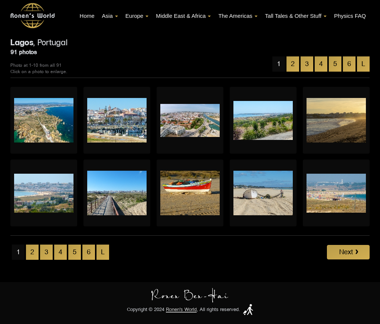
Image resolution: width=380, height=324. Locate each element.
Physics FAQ (350, 16)
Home (87, 16)
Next (348, 252)
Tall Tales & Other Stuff (296, 16)
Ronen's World (181, 309)
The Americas (238, 16)
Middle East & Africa (183, 16)
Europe (136, 16)
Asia (110, 16)
